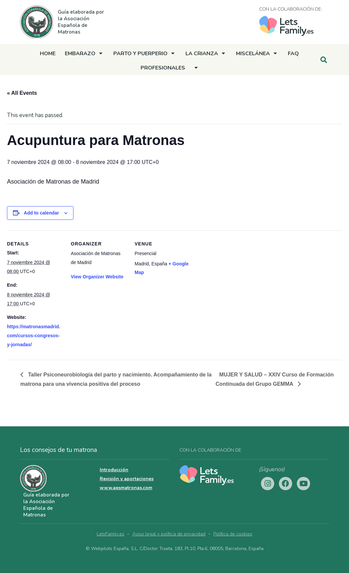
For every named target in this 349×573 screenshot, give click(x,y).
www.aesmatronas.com (126, 488)
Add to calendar (41, 212)
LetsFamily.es (110, 534)
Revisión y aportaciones (127, 479)
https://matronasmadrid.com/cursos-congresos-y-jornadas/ (33, 335)
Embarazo (80, 53)
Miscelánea (253, 53)
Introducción (114, 470)
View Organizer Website (97, 276)
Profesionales (163, 68)
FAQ (293, 53)
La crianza (201, 53)
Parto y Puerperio (140, 53)
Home (48, 53)
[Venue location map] (233, 276)
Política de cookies (232, 534)
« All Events (22, 93)
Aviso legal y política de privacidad (168, 534)
